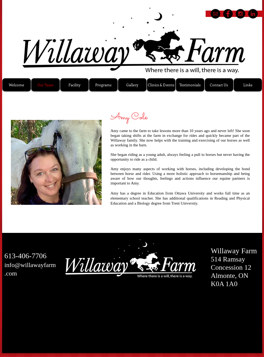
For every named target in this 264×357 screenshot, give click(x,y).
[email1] (215, 14)
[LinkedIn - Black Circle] (253, 14)
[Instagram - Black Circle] (240, 14)
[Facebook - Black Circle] (228, 14)
